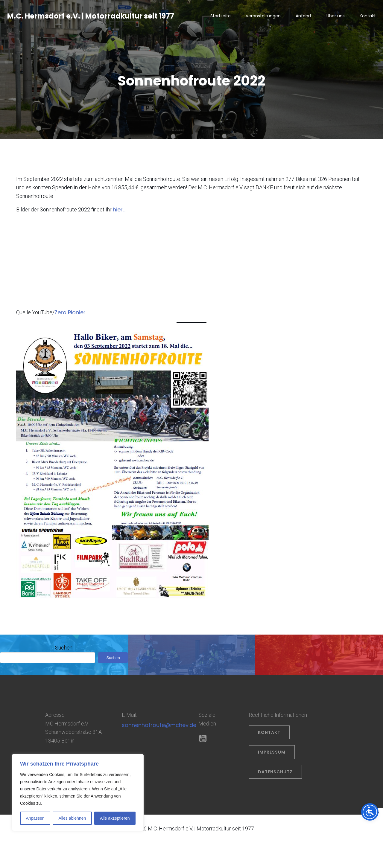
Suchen (63, 648)
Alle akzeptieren (115, 818)
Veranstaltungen (263, 16)
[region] (78, 792)
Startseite (220, 16)
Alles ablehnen (72, 818)
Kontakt (368, 16)
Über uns (335, 16)
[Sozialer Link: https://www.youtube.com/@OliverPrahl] (205, 738)
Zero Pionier (70, 313)
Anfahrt (303, 16)
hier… (119, 210)
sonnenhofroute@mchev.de (159, 725)
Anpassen (35, 818)
